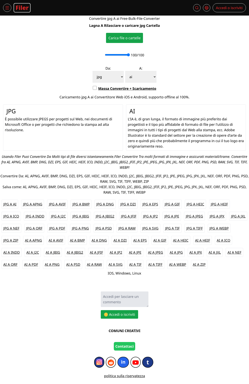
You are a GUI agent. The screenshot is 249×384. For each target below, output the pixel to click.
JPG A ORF (34, 228)
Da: (108, 68)
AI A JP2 (116, 252)
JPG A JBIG (80, 216)
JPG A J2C (58, 216)
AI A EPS (140, 240)
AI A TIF (135, 264)
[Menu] (7, 8)
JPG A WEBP (219, 228)
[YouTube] (136, 362)
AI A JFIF (96, 252)
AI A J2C (32, 252)
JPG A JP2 (150, 216)
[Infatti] (123, 362)
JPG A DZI (128, 204)
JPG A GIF (172, 204)
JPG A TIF (172, 228)
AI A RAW (94, 264)
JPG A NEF (11, 228)
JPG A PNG (80, 228)
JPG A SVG (150, 228)
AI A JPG (176, 252)
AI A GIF (159, 240)
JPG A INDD (35, 216)
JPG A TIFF (194, 228)
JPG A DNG (105, 204)
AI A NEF (234, 252)
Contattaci (124, 346)
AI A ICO (223, 240)
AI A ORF (10, 264)
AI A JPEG (155, 252)
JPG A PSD (104, 228)
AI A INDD (11, 252)
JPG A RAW (127, 228)
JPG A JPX (217, 216)
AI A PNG (52, 264)
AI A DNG (99, 240)
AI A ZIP (199, 264)
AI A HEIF (202, 240)
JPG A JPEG (194, 216)
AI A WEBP (177, 264)
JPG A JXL (238, 216)
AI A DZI (120, 240)
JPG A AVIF (57, 204)
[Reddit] (111, 362)
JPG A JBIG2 (105, 216)
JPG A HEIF (219, 204)
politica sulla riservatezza (124, 376)
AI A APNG (33, 240)
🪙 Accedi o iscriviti (119, 314)
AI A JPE (135, 252)
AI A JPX (195, 252)
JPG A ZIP (10, 240)
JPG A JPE (171, 216)
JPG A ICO (11, 216)
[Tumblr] (147, 362)
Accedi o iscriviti (229, 7)
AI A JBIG (53, 252)
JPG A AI (9, 204)
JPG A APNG (32, 204)
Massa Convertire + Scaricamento (124, 88)
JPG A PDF (57, 228)
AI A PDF (31, 264)
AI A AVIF (56, 240)
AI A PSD (73, 264)
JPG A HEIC (195, 204)
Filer (22, 8)
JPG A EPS (150, 204)
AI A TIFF (155, 264)
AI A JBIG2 (75, 252)
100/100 (137, 55)
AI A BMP (77, 240)
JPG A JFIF (129, 216)
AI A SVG (116, 264)
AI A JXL (215, 252)
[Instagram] (99, 362)
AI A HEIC (180, 240)
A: (140, 68)
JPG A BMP (81, 204)
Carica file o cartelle (124, 38)
